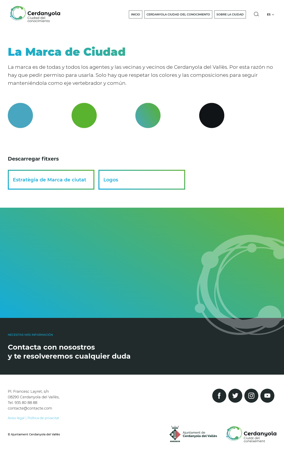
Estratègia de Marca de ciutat (49, 180)
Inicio (135, 14)
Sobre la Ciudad (230, 14)
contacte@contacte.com (30, 408)
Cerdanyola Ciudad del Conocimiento (178, 14)
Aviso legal (16, 418)
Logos (110, 180)
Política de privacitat (43, 418)
